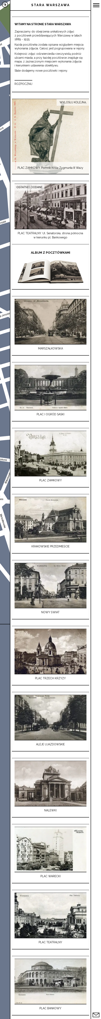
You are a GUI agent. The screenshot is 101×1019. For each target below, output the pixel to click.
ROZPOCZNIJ (23, 84)
